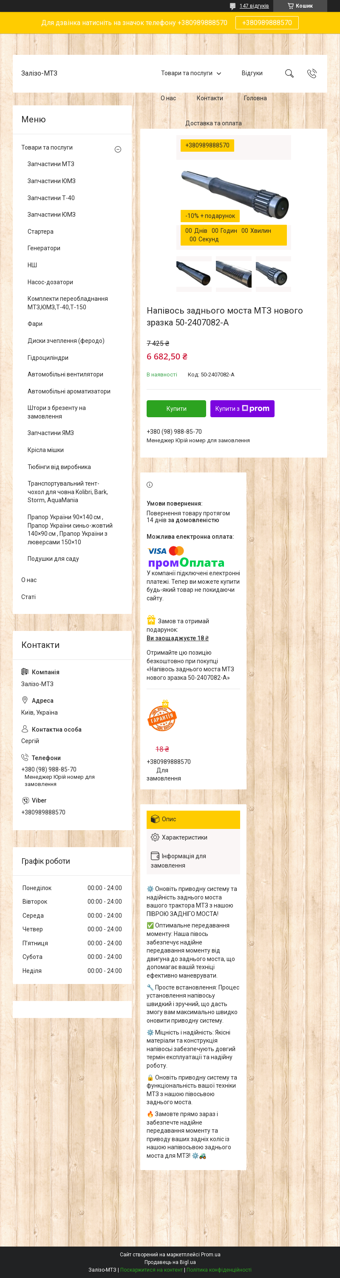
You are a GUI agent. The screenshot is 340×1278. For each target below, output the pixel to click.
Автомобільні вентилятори (65, 374)
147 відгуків (254, 6)
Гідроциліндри (48, 357)
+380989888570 (267, 23)
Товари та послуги (186, 73)
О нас (168, 98)
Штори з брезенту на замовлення (57, 412)
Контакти (210, 98)
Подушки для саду (53, 558)
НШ (32, 265)
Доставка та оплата (213, 123)
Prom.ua (211, 1255)
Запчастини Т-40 (51, 198)
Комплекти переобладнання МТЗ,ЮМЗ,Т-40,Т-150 (68, 303)
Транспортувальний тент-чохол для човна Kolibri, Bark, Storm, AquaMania (68, 491)
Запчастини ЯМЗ (51, 433)
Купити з (242, 409)
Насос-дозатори (50, 282)
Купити (177, 408)
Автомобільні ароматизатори (69, 391)
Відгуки (252, 73)
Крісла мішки (46, 450)
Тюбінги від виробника (59, 467)
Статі (28, 597)
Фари (35, 323)
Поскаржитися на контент (151, 1270)
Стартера (41, 231)
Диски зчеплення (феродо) (66, 340)
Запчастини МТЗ (51, 164)
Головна (255, 98)
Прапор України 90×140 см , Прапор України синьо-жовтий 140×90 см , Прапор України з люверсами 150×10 (70, 530)
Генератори (44, 248)
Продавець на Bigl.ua (170, 1262)
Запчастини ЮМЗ (52, 181)
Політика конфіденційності (219, 1270)
